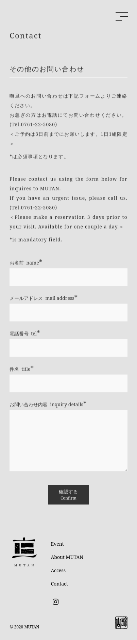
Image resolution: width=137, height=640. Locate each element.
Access (58, 570)
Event (57, 544)
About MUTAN (67, 557)
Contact (59, 583)
